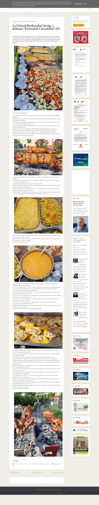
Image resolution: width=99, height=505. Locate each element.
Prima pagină (12, 9)
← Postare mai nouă (13, 482)
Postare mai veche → (60, 482)
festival (26, 476)
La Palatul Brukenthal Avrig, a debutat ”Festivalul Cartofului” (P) (36, 27)
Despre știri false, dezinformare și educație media (79, 231)
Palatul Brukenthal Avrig (39, 476)
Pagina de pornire (36, 482)
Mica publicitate (43, 9)
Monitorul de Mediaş (55, 500)
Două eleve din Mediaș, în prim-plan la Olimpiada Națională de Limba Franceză (83, 318)
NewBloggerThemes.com (61, 503)
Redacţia (21, 9)
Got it (85, 4)
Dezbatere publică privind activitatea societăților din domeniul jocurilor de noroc (83, 332)
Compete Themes (41, 503)
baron (14, 476)
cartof (20, 476)
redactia (32, 21)
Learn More (78, 4)
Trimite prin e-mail (55, 476)
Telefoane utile (30, 9)
